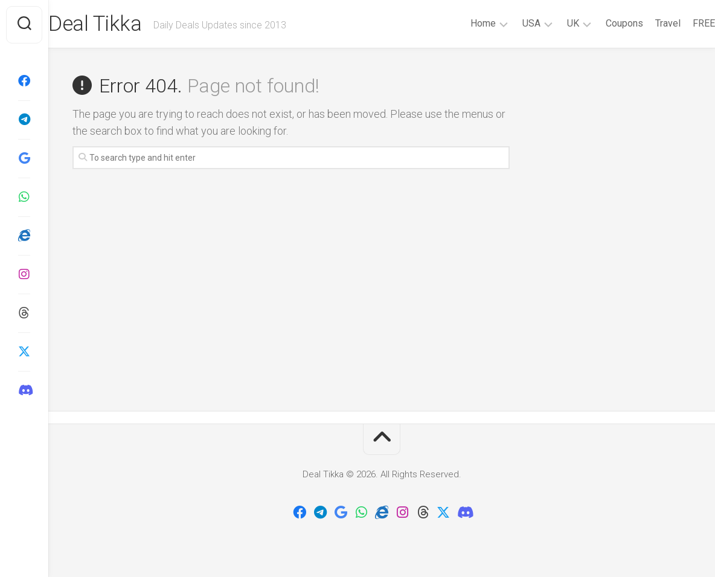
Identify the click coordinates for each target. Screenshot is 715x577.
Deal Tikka (120, 24)
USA (507, 23)
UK (549, 23)
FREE (680, 23)
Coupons (600, 23)
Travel (643, 23)
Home (459, 23)
